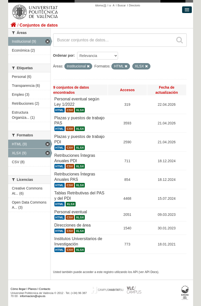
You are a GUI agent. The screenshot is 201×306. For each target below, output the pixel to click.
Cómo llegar (18, 288)
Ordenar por (63, 55)
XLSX (80, 110)
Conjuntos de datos (39, 25)
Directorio (134, 5)
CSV (70, 110)
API (135, 272)
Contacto (44, 288)
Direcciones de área (72, 225)
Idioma (101, 5)
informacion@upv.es (32, 296)
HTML (59, 110)
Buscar (121, 5)
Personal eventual (70, 212)
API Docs (151, 272)
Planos (32, 288)
